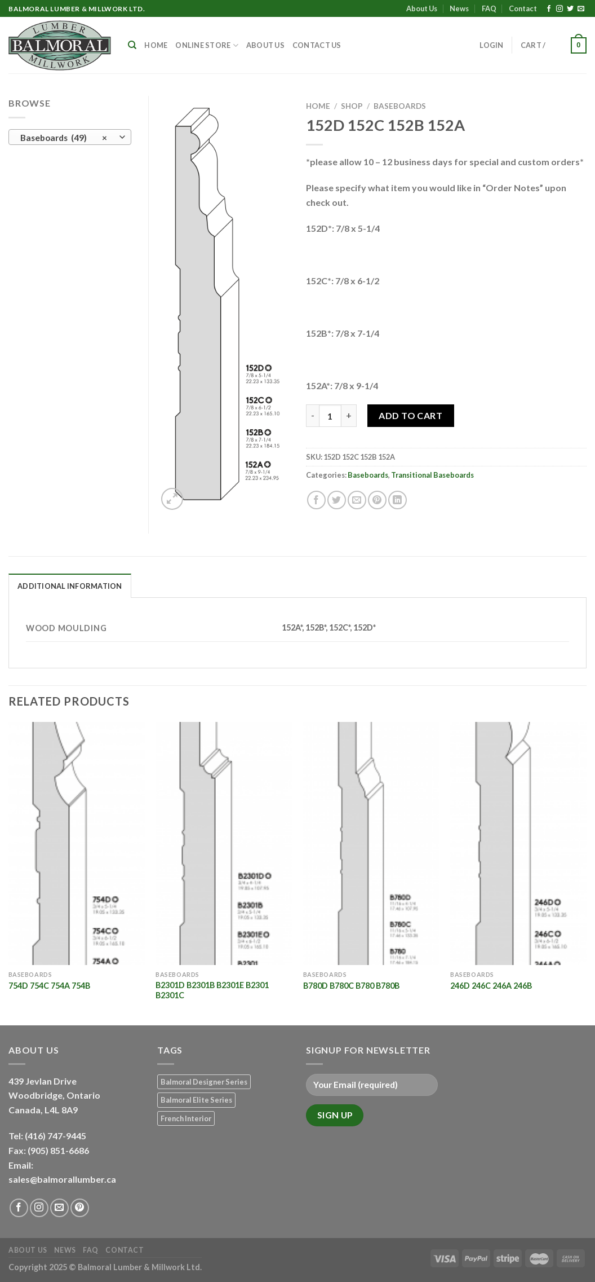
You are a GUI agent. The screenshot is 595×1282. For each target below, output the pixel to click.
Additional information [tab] (69, 586)
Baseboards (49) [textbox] (64, 138)
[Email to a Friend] (357, 500)
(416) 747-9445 (56, 1135)
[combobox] (69, 137)
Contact (523, 8)
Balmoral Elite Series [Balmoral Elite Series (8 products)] (196, 1099)
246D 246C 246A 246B (491, 985)
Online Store (206, 45)
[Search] (132, 45)
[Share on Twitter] (336, 500)
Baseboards (400, 106)
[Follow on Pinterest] (79, 1208)
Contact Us (316, 45)
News (459, 8)
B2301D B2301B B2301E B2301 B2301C (212, 990)
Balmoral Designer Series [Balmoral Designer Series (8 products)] (204, 1081)
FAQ (489, 8)
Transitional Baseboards (432, 474)
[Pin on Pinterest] (377, 500)
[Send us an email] (581, 9)
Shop (352, 106)
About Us (421, 8)
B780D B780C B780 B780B (351, 985)
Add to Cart (410, 415)
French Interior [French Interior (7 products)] (186, 1118)
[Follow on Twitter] (570, 9)
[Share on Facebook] (316, 500)
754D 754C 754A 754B (49, 985)
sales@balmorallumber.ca (62, 1179)
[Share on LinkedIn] (397, 500)
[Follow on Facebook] (548, 9)
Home (155, 45)
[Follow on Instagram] (559, 9)
